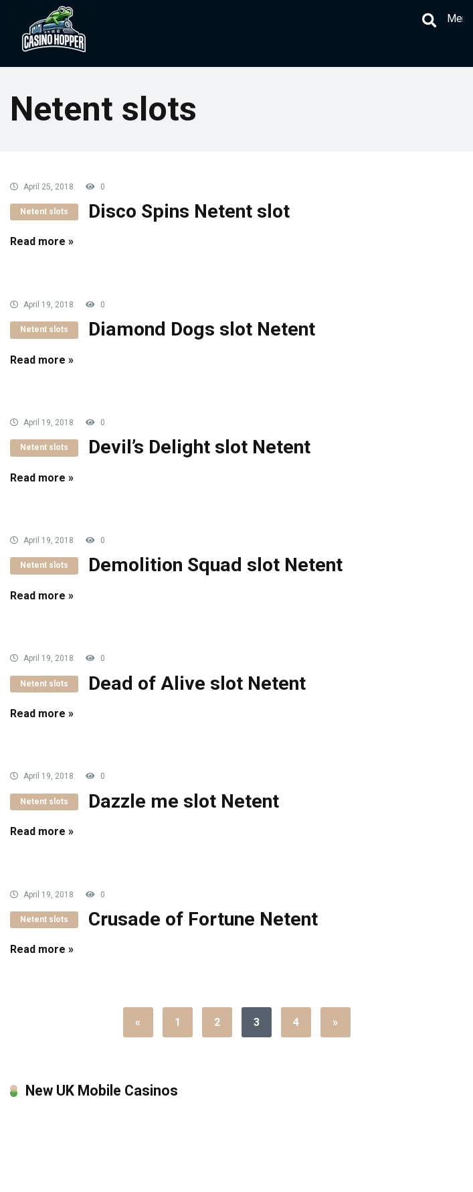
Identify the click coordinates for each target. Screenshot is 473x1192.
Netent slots (44, 211)
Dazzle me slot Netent (183, 801)
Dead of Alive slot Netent (197, 683)
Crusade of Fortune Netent (203, 919)
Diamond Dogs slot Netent (201, 329)
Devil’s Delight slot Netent (199, 447)
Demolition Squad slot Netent (215, 565)
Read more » (42, 241)
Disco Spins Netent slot (189, 211)
